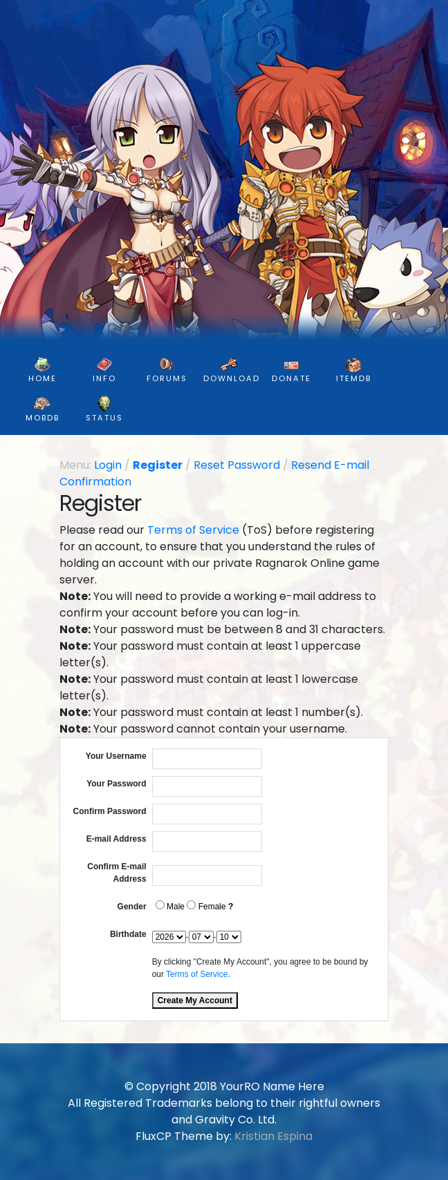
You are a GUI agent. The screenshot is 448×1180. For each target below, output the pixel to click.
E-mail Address (116, 839)
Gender (132, 906)
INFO (104, 370)
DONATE (291, 370)
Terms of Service (193, 530)
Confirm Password (110, 811)
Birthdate (128, 934)
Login (108, 465)
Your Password (116, 784)
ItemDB (353, 370)
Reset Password (237, 465)
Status (104, 409)
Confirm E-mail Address (116, 873)
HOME (42, 370)
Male (170, 905)
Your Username (116, 756)
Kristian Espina (273, 1136)
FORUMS (167, 370)
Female (206, 905)
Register (158, 465)
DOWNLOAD (231, 370)
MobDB (42, 409)
